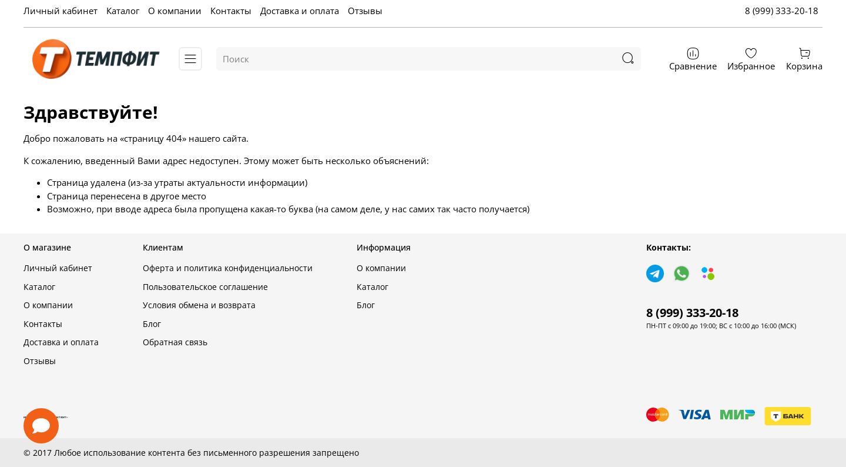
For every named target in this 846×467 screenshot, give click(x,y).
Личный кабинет (61, 10)
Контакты (230, 10)
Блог (152, 324)
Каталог (122, 10)
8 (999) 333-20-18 (781, 10)
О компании (175, 10)
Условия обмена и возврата (199, 305)
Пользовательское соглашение (205, 287)
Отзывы (365, 10)
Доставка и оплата (299, 10)
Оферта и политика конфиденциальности (228, 268)
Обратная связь (175, 342)
